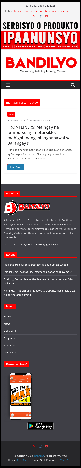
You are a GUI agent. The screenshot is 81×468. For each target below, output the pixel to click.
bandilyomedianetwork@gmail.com (38, 244)
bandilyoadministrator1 (41, 120)
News (11, 114)
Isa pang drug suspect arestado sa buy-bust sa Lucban (36, 264)
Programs (9, 338)
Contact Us (10, 352)
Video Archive (12, 331)
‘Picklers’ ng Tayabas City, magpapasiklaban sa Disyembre (38, 272)
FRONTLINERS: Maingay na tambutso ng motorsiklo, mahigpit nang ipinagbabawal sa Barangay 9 (39, 135)
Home (7, 316)
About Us (9, 345)
